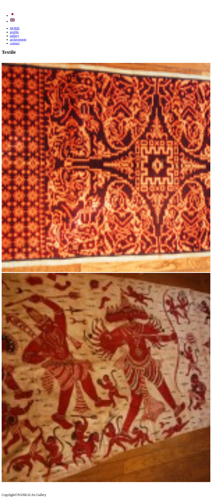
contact (14, 43)
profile (14, 32)
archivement (18, 39)
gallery (14, 36)
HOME (15, 28)
